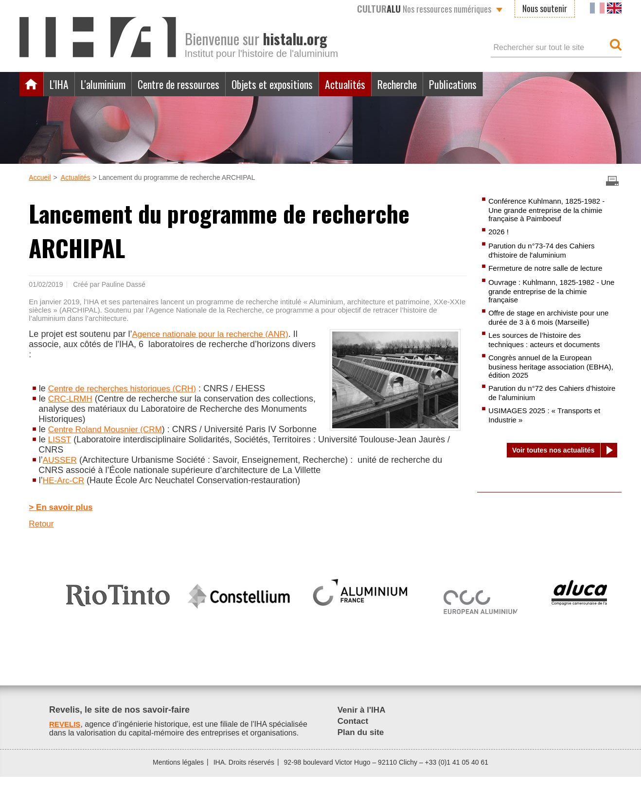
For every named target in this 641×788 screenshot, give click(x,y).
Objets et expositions (293, 84)
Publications (490, 84)
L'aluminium (109, 84)
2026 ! (499, 232)
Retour (42, 535)
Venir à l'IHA (363, 721)
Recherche (429, 84)
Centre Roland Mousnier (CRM (108, 429)
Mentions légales (178, 773)
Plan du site (362, 743)
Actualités (372, 84)
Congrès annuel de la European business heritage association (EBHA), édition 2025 (543, 370)
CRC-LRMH (71, 398)
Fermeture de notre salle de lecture (548, 269)
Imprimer (612, 181)
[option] (117, 602)
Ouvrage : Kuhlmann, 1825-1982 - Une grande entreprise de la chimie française (548, 293)
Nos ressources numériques (424, 8)
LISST (60, 450)
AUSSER (61, 470)
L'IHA (60, 84)
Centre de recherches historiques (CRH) (126, 388)
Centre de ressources (190, 84)
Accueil (31, 84)
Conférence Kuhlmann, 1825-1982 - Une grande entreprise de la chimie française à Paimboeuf (550, 210)
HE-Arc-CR (65, 490)
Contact (354, 732)
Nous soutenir (544, 8)
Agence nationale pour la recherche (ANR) (214, 334)
